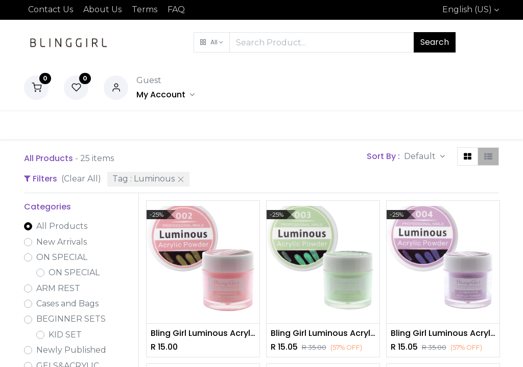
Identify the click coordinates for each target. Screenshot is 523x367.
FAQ (176, 9)
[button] (212, 42)
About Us (102, 9)
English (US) (467, 9)
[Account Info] (165, 94)
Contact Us (50, 9)
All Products (61, 226)
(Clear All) (81, 179)
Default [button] (421, 156)
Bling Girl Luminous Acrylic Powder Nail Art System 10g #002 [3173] (203, 333)
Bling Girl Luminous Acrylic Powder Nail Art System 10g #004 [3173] (443, 333)
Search (434, 42)
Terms (144, 9)
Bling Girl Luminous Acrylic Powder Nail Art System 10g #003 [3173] (323, 333)
